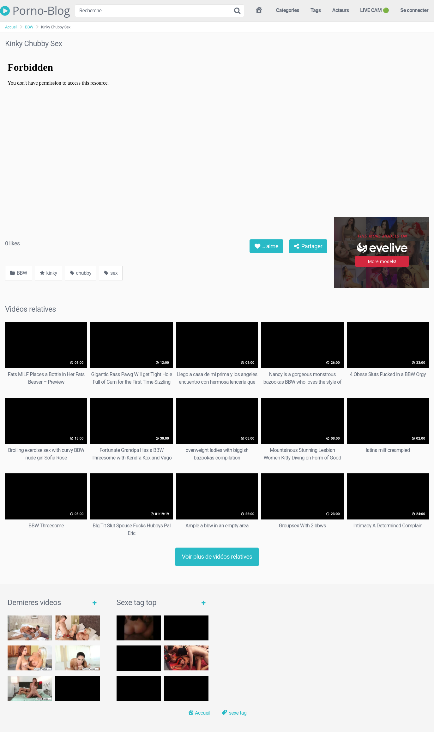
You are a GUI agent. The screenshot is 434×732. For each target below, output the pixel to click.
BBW (29, 27)
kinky (48, 273)
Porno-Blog (35, 10)
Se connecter (414, 10)
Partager (308, 246)
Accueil (11, 27)
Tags (315, 10)
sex (111, 273)
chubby (80, 273)
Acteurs (340, 10)
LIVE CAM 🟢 (374, 10)
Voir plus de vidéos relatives (217, 556)
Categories (287, 10)
